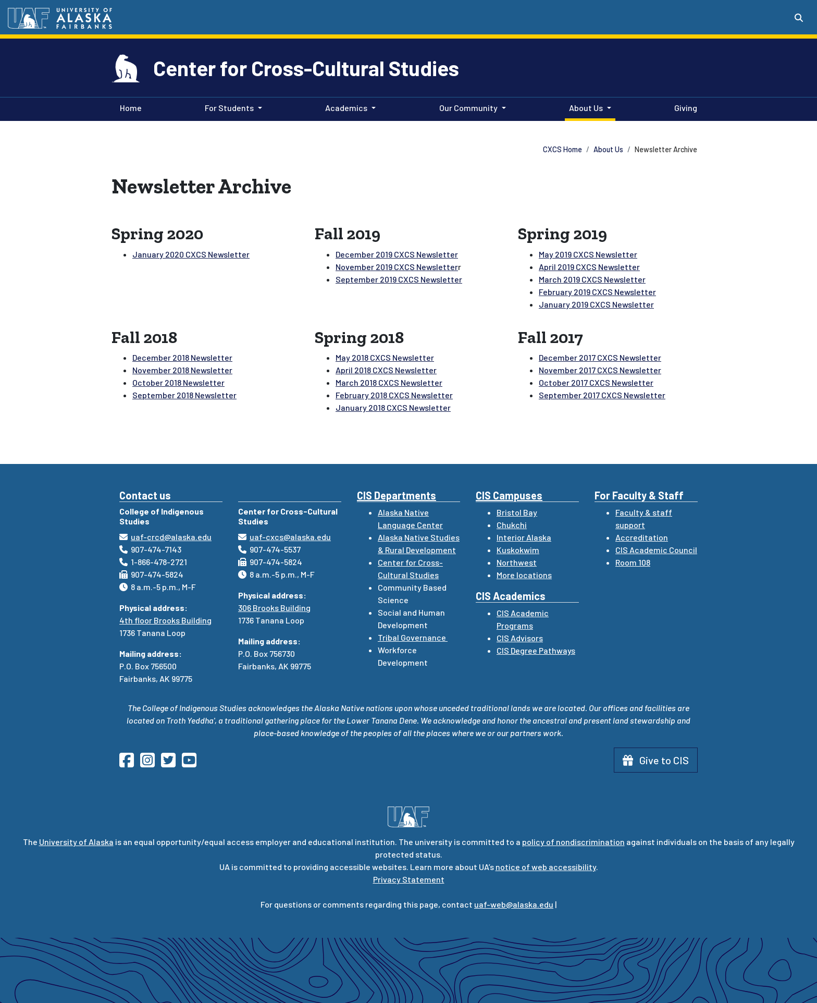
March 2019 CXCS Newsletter (592, 279)
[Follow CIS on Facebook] (129, 763)
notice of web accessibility (546, 867)
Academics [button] (346, 108)
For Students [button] (229, 108)
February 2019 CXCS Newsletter (597, 292)
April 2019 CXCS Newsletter (589, 267)
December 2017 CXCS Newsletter (600, 357)
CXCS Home (562, 149)
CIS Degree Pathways (536, 650)
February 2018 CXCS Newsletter (394, 395)
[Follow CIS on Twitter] (171, 763)
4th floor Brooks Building (165, 620)
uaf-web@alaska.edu (513, 904)
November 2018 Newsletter (182, 370)
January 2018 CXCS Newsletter (393, 407)
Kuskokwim (518, 550)
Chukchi (512, 525)
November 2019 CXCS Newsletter (397, 267)
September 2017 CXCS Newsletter (602, 395)
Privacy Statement (408, 879)
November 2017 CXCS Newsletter (600, 370)
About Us (608, 149)
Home (129, 107)
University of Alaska (76, 842)
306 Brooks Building (274, 608)
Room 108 (632, 562)
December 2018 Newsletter (182, 357)
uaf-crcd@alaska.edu (171, 537)
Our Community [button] (468, 108)
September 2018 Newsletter (184, 395)
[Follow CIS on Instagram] (150, 763)
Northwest (517, 562)
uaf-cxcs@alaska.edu (290, 537)
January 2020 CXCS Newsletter (191, 254)
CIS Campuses (509, 495)
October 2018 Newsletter (178, 382)
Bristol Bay (517, 512)
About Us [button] (586, 108)
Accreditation (641, 537)
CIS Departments (396, 495)
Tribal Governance (413, 637)
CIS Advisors (520, 638)
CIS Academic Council (656, 550)
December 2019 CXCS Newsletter (397, 254)
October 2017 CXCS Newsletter (596, 382)
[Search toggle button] (798, 17)
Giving (683, 107)
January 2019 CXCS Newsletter (596, 304)
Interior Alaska (524, 537)
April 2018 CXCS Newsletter (386, 370)
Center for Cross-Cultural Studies (306, 67)
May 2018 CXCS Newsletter (385, 357)
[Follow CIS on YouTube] (192, 763)
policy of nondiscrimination (573, 842)
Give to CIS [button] (656, 760)
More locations (524, 575)
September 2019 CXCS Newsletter (399, 279)
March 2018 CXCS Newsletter (389, 382)
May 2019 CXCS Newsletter (588, 254)
